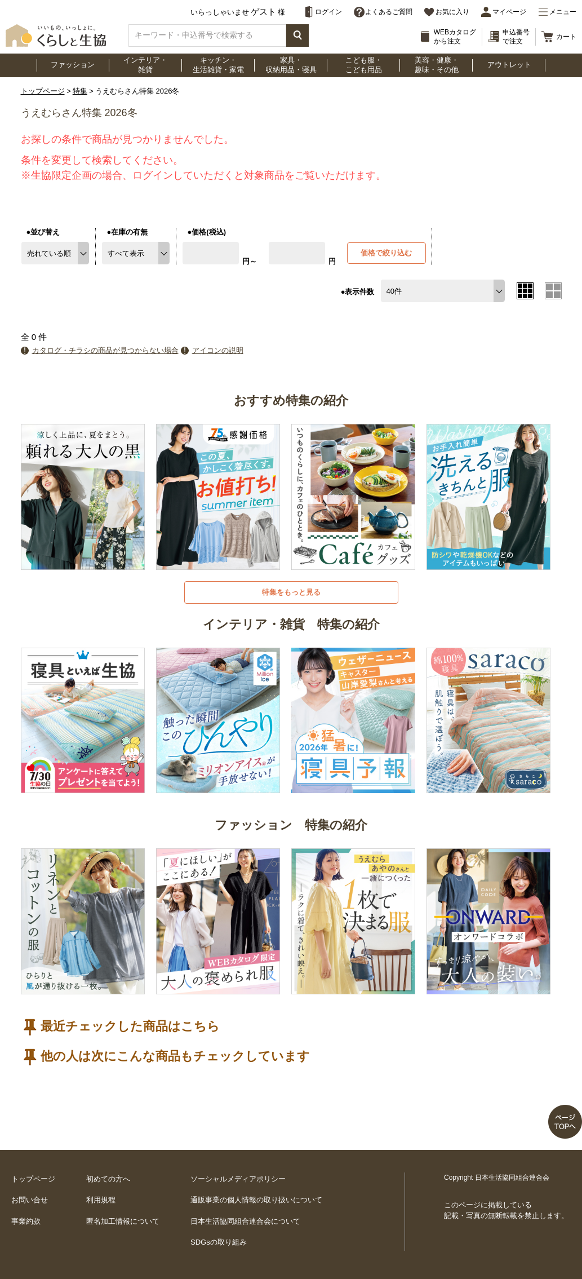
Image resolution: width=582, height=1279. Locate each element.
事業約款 (26, 1221)
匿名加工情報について (122, 1221)
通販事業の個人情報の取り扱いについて (256, 1200)
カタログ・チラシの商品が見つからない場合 (105, 350)
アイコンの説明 (217, 350)
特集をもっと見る (291, 592)
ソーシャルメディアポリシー (238, 1179)
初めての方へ (108, 1179)
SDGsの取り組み (218, 1242)
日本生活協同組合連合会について (245, 1221)
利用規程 (100, 1200)
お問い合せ (29, 1200)
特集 (80, 91)
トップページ (43, 91)
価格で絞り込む (386, 253)
